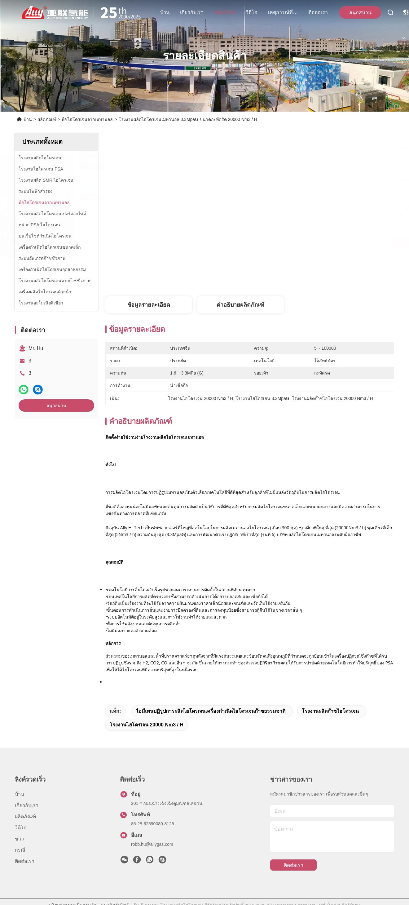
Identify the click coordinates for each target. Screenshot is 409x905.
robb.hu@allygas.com (152, 844)
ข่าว (19, 838)
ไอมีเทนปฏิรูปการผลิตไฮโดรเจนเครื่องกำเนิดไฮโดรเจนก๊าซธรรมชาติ (210, 711)
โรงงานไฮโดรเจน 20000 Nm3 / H (146, 724)
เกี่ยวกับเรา (192, 12)
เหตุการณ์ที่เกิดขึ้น (283, 12)
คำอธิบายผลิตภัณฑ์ (240, 305)
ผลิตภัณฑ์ (224, 12)
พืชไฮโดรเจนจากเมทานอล (87, 119)
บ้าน (164, 12)
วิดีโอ (251, 12)
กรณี (20, 850)
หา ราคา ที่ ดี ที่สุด (309, 243)
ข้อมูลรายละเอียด (148, 305)
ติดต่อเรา (318, 12)
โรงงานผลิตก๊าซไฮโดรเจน (330, 711)
